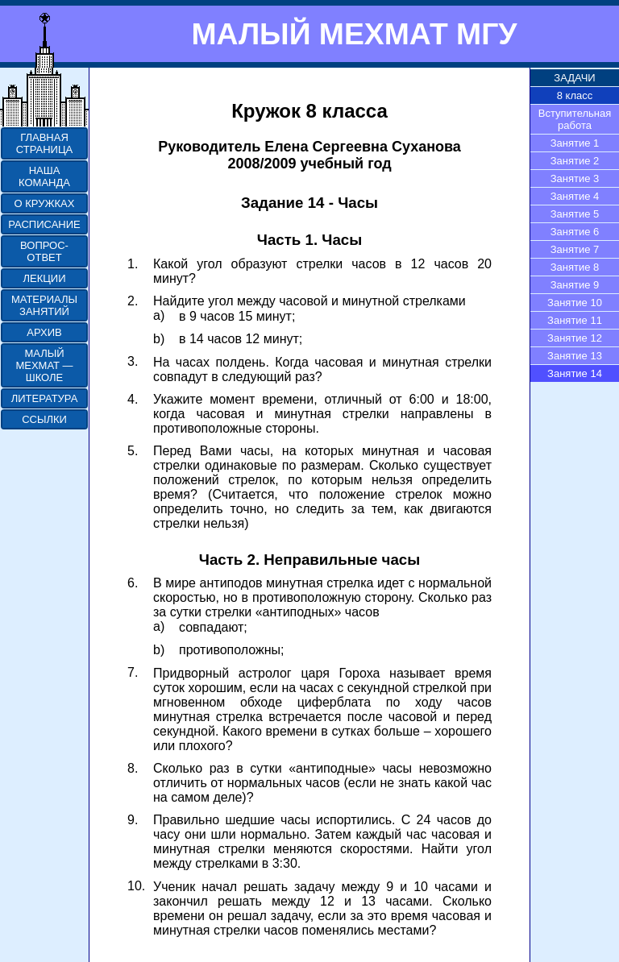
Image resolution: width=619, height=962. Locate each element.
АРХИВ (44, 332)
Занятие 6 (575, 232)
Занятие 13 (574, 356)
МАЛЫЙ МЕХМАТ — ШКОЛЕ (44, 365)
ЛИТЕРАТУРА (44, 398)
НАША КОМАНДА (44, 176)
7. (132, 672)
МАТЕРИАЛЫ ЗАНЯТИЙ (44, 305)
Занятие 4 (575, 196)
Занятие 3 (575, 178)
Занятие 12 (574, 338)
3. (132, 361)
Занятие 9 (575, 285)
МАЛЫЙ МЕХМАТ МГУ (354, 34)
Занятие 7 (575, 249)
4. (132, 399)
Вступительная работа (575, 119)
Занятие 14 (574, 373)
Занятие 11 (574, 320)
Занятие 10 (574, 302)
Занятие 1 (575, 143)
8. (132, 768)
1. (132, 264)
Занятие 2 (575, 161)
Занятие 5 (575, 214)
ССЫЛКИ (44, 419)
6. (132, 583)
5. (132, 451)
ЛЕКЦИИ (44, 278)
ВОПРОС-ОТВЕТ (44, 251)
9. (132, 820)
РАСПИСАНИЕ (44, 224)
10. (136, 886)
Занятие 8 (575, 267)
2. (132, 301)
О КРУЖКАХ (45, 203)
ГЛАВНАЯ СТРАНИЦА (44, 143)
